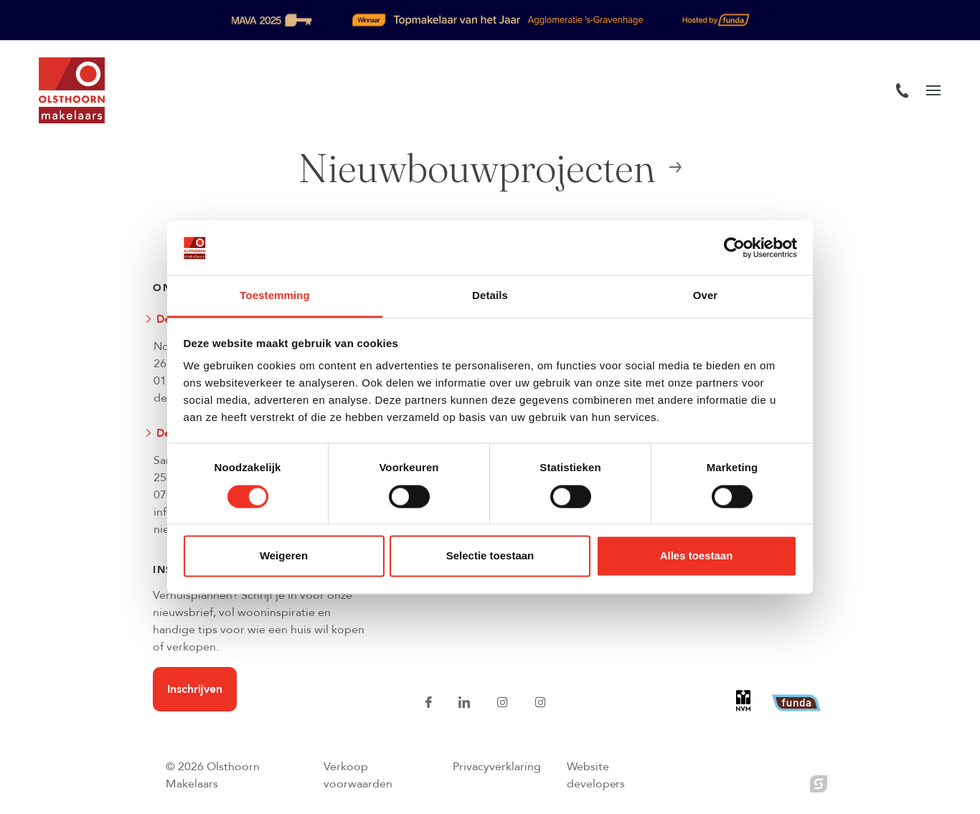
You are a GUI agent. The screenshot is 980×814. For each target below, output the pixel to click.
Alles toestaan (696, 556)
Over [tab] (705, 296)
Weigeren (284, 556)
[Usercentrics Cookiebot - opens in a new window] (734, 247)
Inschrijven (194, 689)
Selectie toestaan (490, 556)
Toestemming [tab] (275, 296)
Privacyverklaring (497, 767)
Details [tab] (490, 296)
